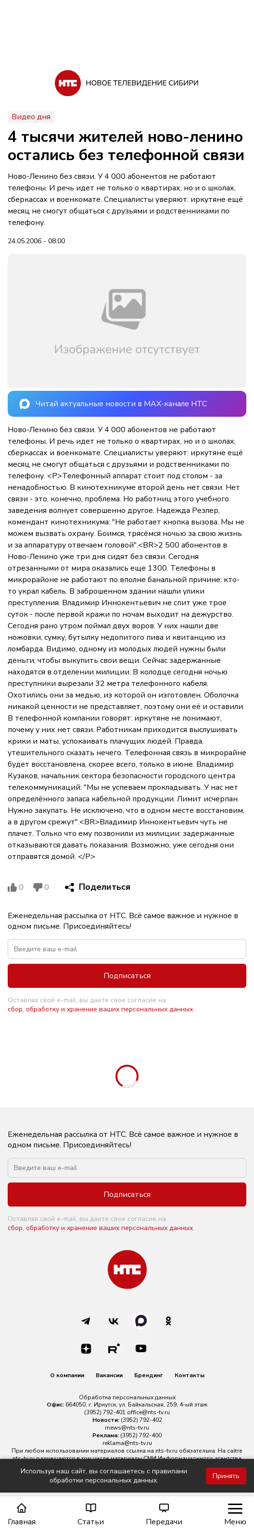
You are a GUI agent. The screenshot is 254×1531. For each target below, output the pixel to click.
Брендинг (148, 1375)
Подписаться (127, 976)
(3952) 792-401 (105, 1412)
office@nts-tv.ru (148, 1412)
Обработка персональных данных (127, 1397)
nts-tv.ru (166, 1451)
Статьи (90, 1514)
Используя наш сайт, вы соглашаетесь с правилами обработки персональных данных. (104, 1476)
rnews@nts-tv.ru (127, 1427)
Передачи (164, 1514)
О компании (67, 1375)
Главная (22, 1514)
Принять (226, 1476)
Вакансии (109, 1375)
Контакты (189, 1375)
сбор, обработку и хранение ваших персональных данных (100, 1009)
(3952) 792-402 (141, 1420)
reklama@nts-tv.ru (127, 1443)
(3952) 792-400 (141, 1435)
